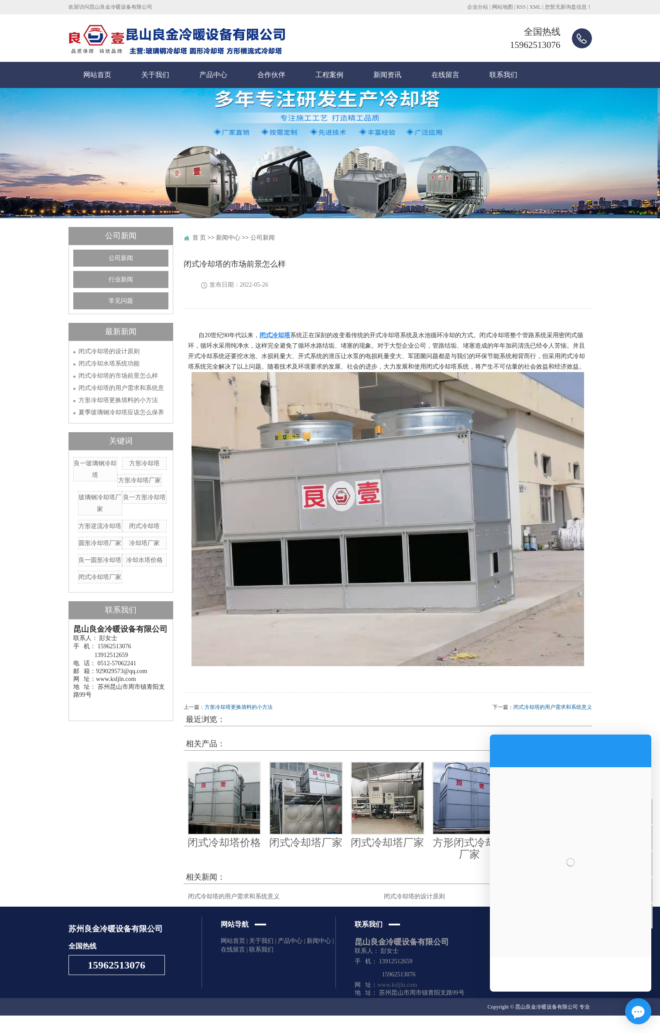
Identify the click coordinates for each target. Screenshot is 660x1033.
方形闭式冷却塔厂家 (469, 848)
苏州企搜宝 (296, 1024)
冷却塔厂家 (144, 543)
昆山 (395, 1024)
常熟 (447, 1024)
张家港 (357, 1024)
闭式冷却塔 (144, 526)
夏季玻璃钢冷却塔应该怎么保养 (121, 412)
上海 (343, 1024)
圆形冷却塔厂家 (100, 543)
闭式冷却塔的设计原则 (109, 351)
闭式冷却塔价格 (224, 842)
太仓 (436, 1024)
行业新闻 (121, 279)
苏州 (383, 1024)
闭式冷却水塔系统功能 (109, 363)
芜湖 (424, 1024)
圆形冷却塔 (152, 1024)
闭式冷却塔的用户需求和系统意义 (552, 707)
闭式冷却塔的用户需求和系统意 (121, 388)
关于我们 (155, 74)
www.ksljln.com (397, 985)
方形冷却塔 (144, 463)
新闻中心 (228, 237)
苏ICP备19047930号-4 (227, 1024)
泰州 (459, 1024)
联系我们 (503, 74)
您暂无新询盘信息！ (568, 7)
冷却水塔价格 (144, 560)
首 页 (199, 237)
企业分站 (477, 7)
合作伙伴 (271, 74)
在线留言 (445, 74)
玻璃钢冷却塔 (100, 1024)
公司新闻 (121, 258)
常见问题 (121, 301)
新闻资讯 (387, 74)
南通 (371, 1024)
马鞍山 (409, 1024)
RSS (521, 7)
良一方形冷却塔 (144, 497)
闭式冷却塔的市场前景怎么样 (118, 376)
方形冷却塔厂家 (139, 480)
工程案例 (329, 74)
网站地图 (502, 7)
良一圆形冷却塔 (100, 560)
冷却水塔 (127, 1024)
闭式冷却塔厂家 (100, 577)
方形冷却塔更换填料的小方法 (118, 400)
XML (535, 7)
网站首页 (97, 74)
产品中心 (213, 74)
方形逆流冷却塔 (100, 526)
